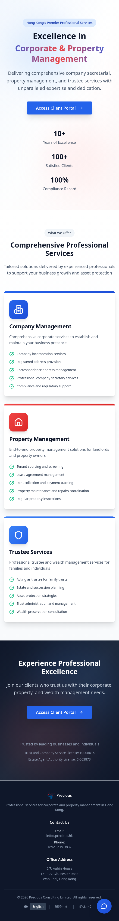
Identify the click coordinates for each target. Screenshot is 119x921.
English (38, 906)
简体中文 (85, 906)
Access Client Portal (59, 108)
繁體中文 (61, 906)
